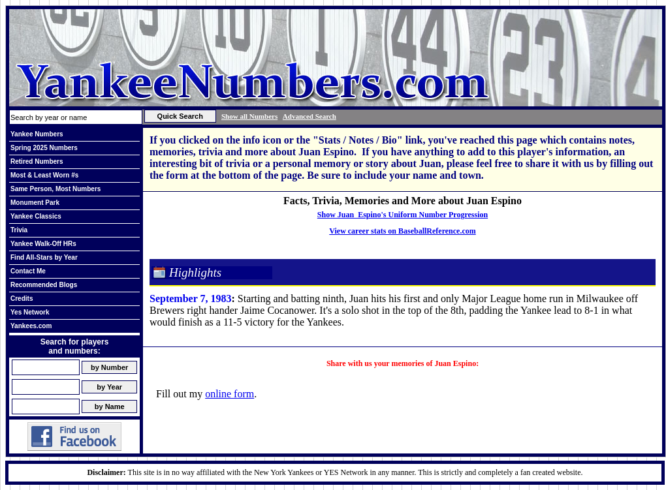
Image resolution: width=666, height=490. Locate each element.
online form (229, 393)
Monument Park (34, 202)
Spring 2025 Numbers (44, 147)
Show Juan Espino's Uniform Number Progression (402, 214)
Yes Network (29, 312)
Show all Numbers (249, 116)
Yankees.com (31, 325)
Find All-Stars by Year (44, 257)
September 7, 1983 (190, 298)
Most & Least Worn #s (44, 175)
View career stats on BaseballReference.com (402, 231)
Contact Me (28, 271)
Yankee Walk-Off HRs (43, 243)
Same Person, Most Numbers (55, 188)
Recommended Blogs (43, 284)
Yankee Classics (35, 216)
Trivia (18, 230)
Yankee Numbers (36, 134)
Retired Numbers (36, 161)
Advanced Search (309, 116)
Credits (21, 298)
